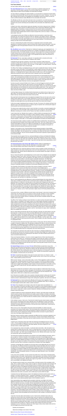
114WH (54, 389)
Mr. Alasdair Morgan (15, 246)
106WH (54, 6)
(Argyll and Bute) (21, 49)
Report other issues (22, 414)
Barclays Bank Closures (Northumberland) (23, 412)
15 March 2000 (35, 1)
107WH (54, 61)
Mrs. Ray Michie (14, 49)
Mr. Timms (13, 254)
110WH (54, 216)
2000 (25, 1)
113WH (54, 375)
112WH (54, 324)
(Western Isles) (24, 8)
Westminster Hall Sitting (15, 2)
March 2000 (29, 1)
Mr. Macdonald (14, 58)
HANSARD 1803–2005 (15, 1)
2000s (21, 1)
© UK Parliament (30, 414)
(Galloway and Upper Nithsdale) (27, 246)
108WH (54, 114)
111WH (54, 271)
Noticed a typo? (14, 414)
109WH (54, 167)
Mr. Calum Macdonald (16, 8)
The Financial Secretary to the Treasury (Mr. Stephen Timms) (24, 143)
